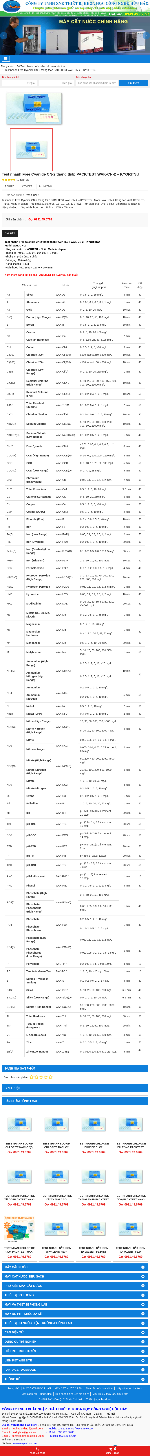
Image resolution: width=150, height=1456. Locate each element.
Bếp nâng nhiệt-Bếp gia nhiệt (72, 1393)
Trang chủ (13, 1388)
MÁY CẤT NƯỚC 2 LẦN (68, 1388)
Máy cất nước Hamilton (99, 1388)
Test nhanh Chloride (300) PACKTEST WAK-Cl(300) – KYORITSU (19, 1252)
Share (9, 186)
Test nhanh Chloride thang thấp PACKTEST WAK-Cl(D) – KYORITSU (93, 1199)
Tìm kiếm (133, 83)
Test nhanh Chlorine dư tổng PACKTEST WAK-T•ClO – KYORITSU (130, 1147)
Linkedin (45, 186)
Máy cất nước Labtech (129, 1388)
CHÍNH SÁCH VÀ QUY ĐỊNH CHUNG (60, 1399)
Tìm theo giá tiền (11, 77)
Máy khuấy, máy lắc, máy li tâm (110, 1393)
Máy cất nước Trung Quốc (37, 1393)
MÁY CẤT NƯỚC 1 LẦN (37, 1388)
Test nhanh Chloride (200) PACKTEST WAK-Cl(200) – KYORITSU (130, 1199)
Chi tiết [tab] (10, 233)
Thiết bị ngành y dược (98, 1399)
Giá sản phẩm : (16, 219)
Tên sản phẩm (84, 77)
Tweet (27, 186)
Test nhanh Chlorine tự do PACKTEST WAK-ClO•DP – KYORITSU (19, 1199)
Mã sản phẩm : (15, 194)
